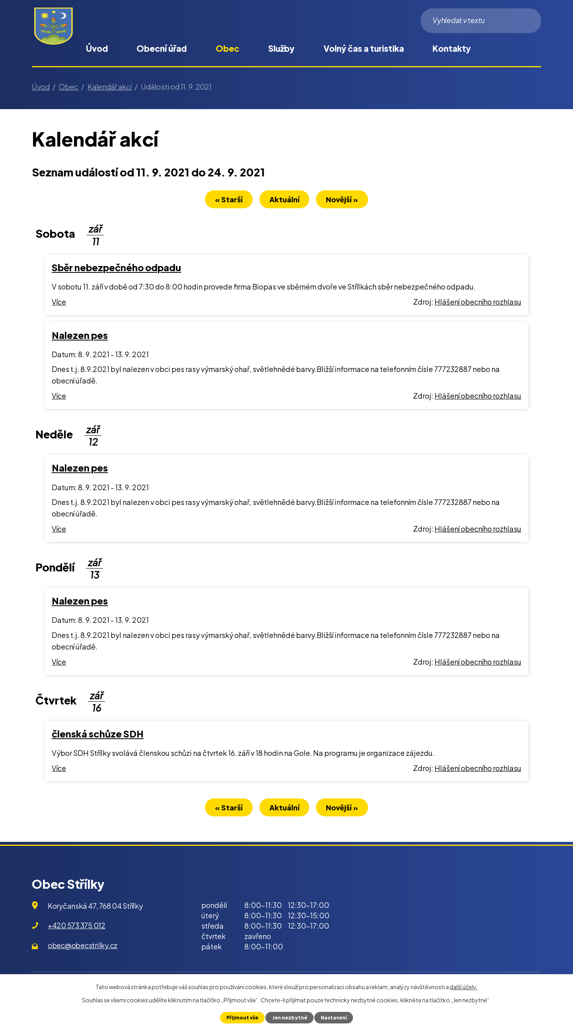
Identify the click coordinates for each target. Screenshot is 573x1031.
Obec (227, 48)
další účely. (463, 986)
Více (59, 302)
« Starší (226, 200)
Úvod (97, 48)
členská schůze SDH (98, 734)
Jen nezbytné (289, 1017)
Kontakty (452, 48)
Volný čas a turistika (364, 48)
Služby (281, 48)
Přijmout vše (241, 1017)
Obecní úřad (161, 48)
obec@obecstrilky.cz (82, 947)
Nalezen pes (80, 336)
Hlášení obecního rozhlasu (478, 302)
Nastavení (334, 1017)
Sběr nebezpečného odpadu (116, 268)
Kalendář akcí (110, 86)
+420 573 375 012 (76, 927)
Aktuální (284, 200)
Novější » (345, 200)
